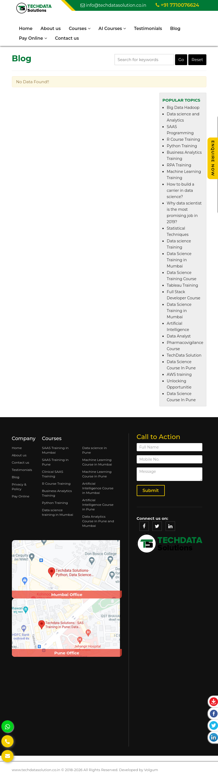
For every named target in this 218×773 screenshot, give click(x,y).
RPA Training (179, 165)
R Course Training (183, 139)
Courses (79, 28)
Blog (175, 28)
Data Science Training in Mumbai (179, 260)
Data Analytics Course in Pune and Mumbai (98, 521)
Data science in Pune (94, 450)
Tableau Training (182, 285)
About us (51, 28)
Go (181, 59)
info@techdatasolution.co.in (113, 5)
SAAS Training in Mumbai (55, 450)
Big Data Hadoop (183, 107)
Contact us (67, 38)
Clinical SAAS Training (52, 474)
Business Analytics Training (57, 493)
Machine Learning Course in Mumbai (97, 462)
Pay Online (33, 38)
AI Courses (112, 28)
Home (25, 28)
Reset (197, 59)
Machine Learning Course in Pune (97, 474)
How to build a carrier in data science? (180, 190)
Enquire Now (212, 158)
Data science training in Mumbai (57, 512)
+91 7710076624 (177, 5)
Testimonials (148, 28)
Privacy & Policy (19, 486)
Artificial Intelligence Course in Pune (97, 504)
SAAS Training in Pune (55, 462)
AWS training (179, 374)
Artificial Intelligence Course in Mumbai (97, 488)
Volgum (151, 770)
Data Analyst (179, 336)
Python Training (182, 145)
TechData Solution (184, 355)
